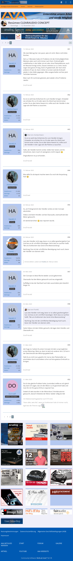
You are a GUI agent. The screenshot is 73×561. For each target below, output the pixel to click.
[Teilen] (70, 42)
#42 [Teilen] (69, 95)
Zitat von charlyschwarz (35, 135)
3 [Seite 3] (10, 43)
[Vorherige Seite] (2, 42)
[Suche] (61, 2)
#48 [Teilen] (69, 304)
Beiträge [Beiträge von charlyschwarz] (7, 118)
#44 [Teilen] (69, 170)
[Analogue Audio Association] (14, 2)
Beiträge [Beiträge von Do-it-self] (7, 402)
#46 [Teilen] (69, 237)
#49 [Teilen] (69, 345)
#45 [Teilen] (69, 205)
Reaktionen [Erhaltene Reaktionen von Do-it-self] (7, 400)
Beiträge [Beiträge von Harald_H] (7, 72)
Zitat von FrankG (33, 310)
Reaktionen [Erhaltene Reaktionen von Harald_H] (7, 70)
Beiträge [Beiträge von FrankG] (7, 260)
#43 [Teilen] (69, 129)
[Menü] (70, 2)
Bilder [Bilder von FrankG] (6, 262)
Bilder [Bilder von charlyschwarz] (6, 120)
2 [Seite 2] (8, 43)
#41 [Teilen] (69, 49)
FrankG (44, 262)
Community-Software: (36, 558)
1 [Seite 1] (5, 43)
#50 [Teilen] (69, 379)
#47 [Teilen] (69, 272)
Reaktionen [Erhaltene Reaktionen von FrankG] (7, 258)
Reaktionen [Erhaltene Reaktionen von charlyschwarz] (7, 116)
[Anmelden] (66, 2)
